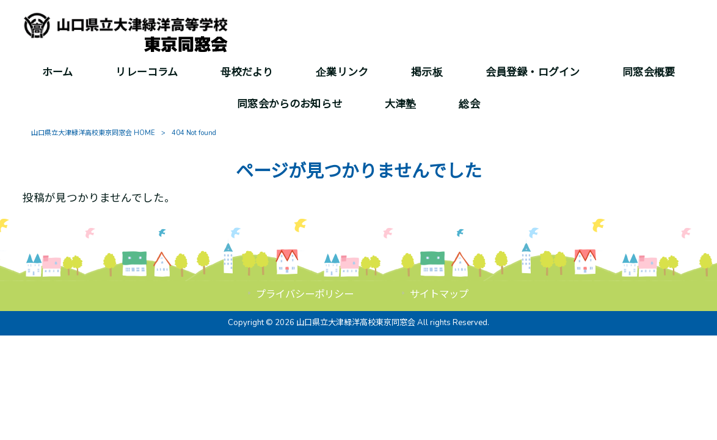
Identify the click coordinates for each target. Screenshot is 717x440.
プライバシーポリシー (305, 294)
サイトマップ (439, 294)
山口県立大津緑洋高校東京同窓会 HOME (93, 133)
